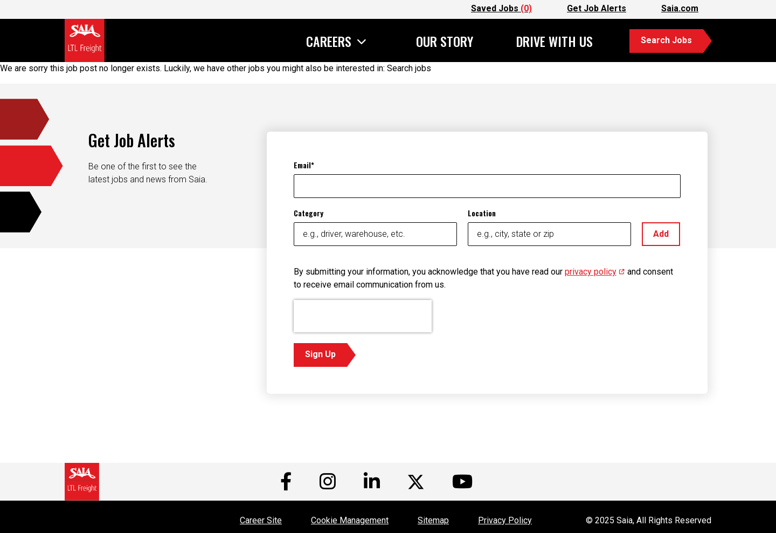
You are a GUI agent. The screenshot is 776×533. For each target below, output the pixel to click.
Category (308, 212)
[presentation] (363, 316)
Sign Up (320, 354)
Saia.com (679, 8)
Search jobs (409, 68)
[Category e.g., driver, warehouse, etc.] (375, 234)
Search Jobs (666, 40)
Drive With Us (554, 41)
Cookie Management (350, 520)
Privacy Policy (505, 520)
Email (302, 164)
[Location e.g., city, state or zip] (549, 234)
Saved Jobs (501, 8)
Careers (328, 42)
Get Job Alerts (596, 8)
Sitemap (433, 520)
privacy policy (595, 271)
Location (482, 212)
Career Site (261, 520)
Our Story (444, 41)
